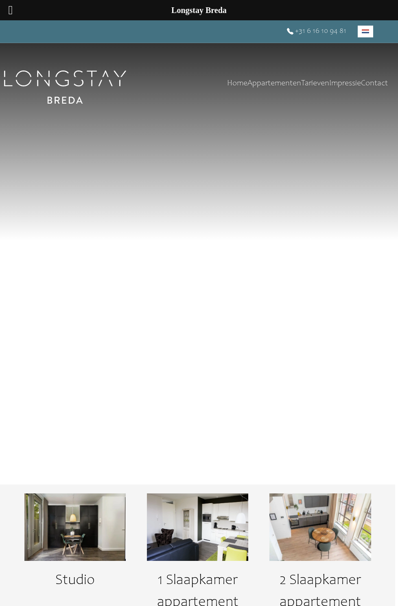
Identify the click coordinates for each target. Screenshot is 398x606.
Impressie (345, 84)
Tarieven (315, 84)
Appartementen (274, 84)
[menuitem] (365, 31)
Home (237, 84)
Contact (374, 84)
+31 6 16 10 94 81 (316, 31)
